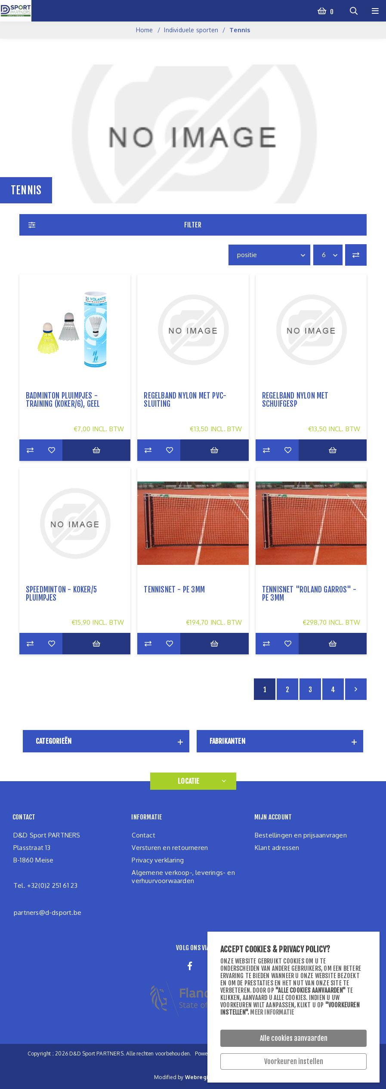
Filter (192, 225)
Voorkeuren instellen (293, 1061)
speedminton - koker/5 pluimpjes (61, 593)
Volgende (356, 689)
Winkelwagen (331, 10)
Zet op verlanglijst (51, 450)
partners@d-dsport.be (47, 912)
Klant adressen (277, 848)
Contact (143, 835)
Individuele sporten (191, 30)
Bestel (96, 450)
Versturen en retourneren (170, 848)
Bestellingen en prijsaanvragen (301, 835)
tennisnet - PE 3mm (174, 589)
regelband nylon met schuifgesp (295, 399)
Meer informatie (272, 1012)
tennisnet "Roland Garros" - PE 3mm (309, 593)
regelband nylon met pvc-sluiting (185, 399)
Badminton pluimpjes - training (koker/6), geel (63, 399)
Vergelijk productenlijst (356, 255)
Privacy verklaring (158, 860)
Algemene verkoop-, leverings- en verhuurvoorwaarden (183, 876)
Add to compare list (30, 450)
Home (144, 30)
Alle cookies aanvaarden (293, 1038)
